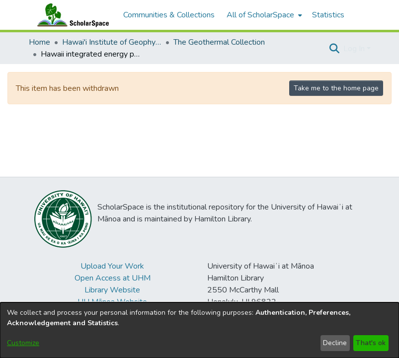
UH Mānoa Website (112, 301)
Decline (335, 343)
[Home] (71, 14)
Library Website (112, 290)
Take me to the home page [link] (336, 88)
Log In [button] (355, 48)
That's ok (371, 343)
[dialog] (199, 330)
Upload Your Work (112, 266)
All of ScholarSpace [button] (260, 14)
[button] (334, 49)
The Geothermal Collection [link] (219, 42)
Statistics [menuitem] (328, 14)
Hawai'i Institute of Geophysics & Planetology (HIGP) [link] (111, 42)
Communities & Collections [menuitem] (169, 14)
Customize (23, 343)
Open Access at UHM (113, 278)
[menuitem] (263, 15)
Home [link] (39, 42)
